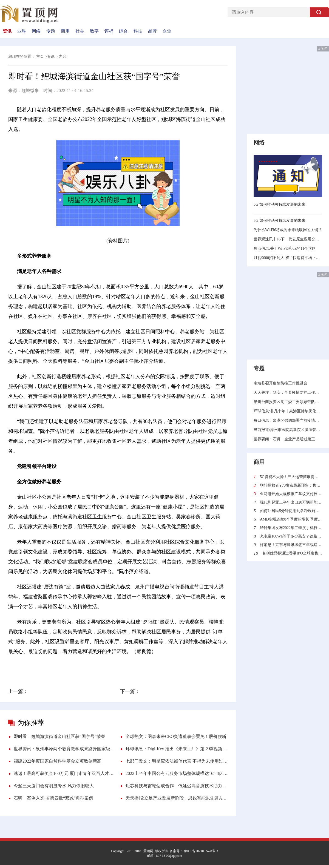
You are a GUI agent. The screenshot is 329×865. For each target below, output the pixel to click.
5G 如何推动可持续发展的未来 (279, 204)
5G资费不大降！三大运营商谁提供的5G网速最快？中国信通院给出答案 (291, 477)
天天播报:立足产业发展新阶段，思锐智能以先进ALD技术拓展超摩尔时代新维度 (177, 798)
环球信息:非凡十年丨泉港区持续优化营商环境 (288, 411)
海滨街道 (69, 666)
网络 (36, 31)
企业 (167, 31)
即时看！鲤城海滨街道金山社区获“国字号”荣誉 (59, 736)
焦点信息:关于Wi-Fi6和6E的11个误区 (285, 248)
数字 (94, 31)
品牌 (152, 31)
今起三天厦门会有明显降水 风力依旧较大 (54, 785)
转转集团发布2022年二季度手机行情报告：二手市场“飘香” (291, 528)
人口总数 (111, 666)
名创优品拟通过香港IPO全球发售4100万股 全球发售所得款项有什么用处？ (292, 553)
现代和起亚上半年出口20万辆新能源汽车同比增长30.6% (291, 502)
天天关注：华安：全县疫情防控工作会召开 (288, 392)
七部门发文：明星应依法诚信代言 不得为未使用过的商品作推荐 (177, 761)
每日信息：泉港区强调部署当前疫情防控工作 (288, 420)
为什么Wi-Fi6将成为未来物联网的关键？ (288, 230)
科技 (138, 31)
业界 (21, 31)
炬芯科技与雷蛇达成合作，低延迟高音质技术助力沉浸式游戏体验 (177, 785)
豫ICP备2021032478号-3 (200, 851)
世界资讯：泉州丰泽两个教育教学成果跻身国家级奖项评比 (65, 748)
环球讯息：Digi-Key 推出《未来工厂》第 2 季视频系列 (177, 748)
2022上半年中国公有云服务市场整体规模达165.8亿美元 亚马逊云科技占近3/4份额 (177, 773)
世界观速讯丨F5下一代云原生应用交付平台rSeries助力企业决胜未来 (288, 239)
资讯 (7, 31)
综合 (123, 31)
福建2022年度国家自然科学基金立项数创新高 (57, 761)
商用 (65, 31)
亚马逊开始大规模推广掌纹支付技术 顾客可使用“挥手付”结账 (291, 494)
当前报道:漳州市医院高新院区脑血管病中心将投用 (288, 430)
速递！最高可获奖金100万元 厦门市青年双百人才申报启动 (65, 773)
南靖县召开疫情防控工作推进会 (280, 383)
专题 (50, 31)
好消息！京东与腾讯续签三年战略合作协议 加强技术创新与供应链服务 (291, 545)
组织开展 (132, 666)
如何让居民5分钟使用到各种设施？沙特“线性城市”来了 (291, 511)
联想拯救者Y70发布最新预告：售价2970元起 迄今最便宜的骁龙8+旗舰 (291, 485)
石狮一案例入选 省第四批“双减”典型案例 (53, 798)
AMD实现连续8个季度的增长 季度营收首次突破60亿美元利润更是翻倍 (291, 519)
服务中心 (90, 666)
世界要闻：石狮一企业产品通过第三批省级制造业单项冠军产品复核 (288, 439)
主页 (40, 56)
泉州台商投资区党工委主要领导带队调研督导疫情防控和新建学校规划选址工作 (288, 402)
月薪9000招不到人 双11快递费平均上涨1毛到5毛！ (288, 258)
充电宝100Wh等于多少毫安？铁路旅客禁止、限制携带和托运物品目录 (291, 536)
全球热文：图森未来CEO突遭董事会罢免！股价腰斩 (176, 736)
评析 (108, 31)
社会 (79, 31)
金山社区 (48, 666)
